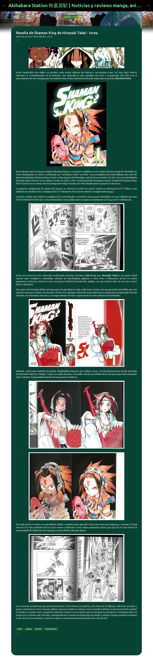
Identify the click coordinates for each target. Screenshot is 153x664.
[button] (18, 40)
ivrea (19, 629)
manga (29, 629)
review (38, 629)
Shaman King (51, 629)
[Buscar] (149, 5)
